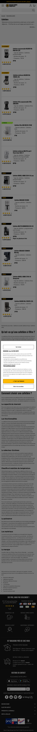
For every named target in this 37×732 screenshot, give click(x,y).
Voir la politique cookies (9, 365)
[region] (18, 366)
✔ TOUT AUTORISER (18, 381)
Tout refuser (18, 347)
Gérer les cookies (18, 386)
